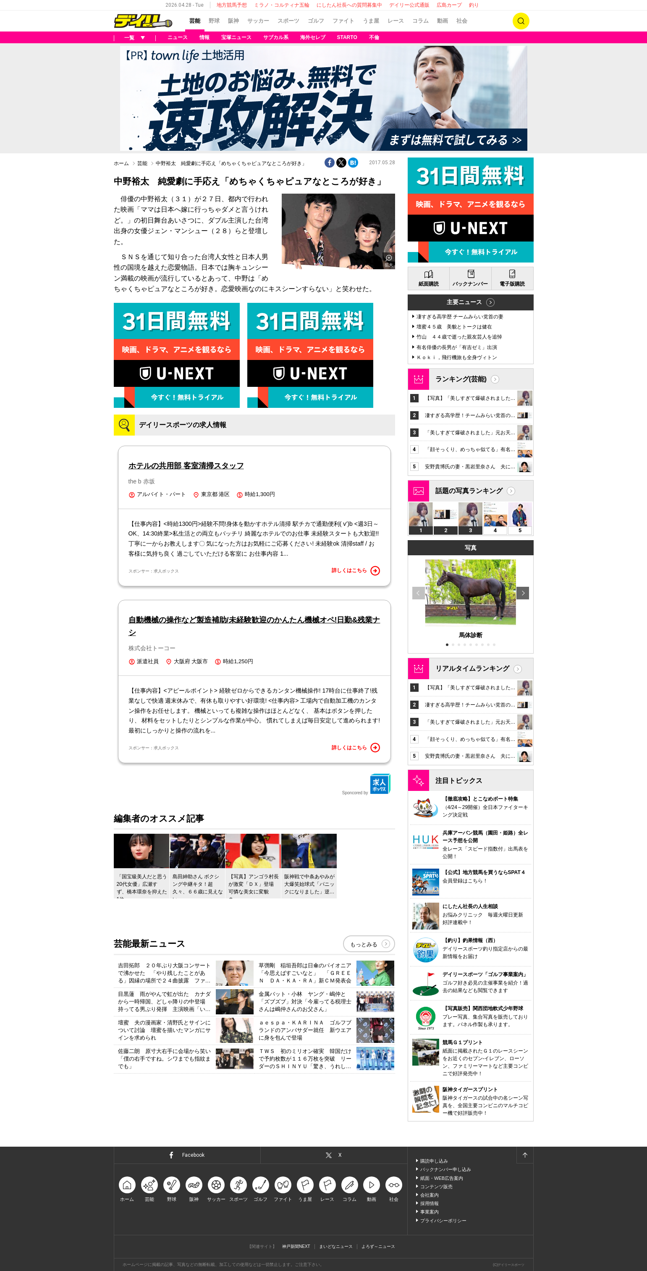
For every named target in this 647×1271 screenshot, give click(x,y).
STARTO (347, 37)
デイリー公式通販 (409, 5)
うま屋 (371, 21)
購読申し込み (434, 1160)
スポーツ (288, 21)
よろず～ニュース (378, 1246)
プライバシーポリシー (443, 1220)
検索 (521, 21)
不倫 (374, 37)
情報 (204, 37)
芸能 (194, 21)
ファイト (343, 21)
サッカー (258, 21)
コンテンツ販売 (436, 1186)
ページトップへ (524, 1155)
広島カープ (449, 5)
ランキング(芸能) (461, 379)
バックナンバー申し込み (445, 1169)
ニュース (178, 37)
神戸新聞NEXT (296, 1246)
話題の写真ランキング (469, 490)
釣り (474, 5)
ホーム (121, 163)
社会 (461, 21)
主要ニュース (464, 302)
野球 (214, 21)
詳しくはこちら (356, 571)
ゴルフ (316, 21)
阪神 (233, 21)
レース (396, 21)
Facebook (193, 1155)
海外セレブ (312, 37)
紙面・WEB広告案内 (441, 1178)
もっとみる (363, 944)
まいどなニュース (336, 1246)
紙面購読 (429, 284)
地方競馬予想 (232, 5)
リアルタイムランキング (472, 668)
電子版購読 (512, 284)
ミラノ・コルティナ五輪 (281, 5)
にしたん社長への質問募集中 (349, 5)
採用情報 (429, 1203)
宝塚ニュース (236, 37)
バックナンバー (470, 284)
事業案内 (429, 1211)
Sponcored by (366, 784)
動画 (442, 21)
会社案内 (429, 1194)
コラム (420, 21)
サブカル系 (275, 37)
